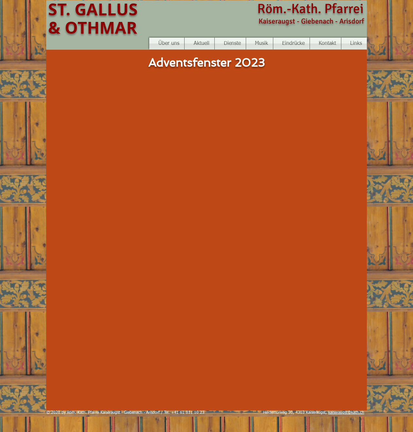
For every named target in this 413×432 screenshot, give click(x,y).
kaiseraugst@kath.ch (346, 413)
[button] (259, 43)
